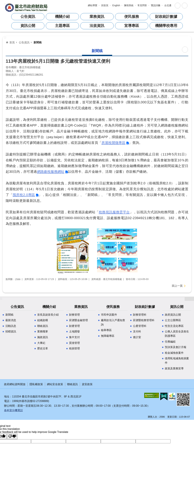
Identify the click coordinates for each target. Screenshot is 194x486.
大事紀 (41, 342)
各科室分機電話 (13, 410)
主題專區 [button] (62, 26)
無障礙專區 (107, 335)
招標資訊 (10, 331)
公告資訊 (24, 42)
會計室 (137, 337)
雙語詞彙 (155, 5)
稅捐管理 (74, 348)
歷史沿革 (42, 348)
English (116, 5)
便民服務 (113, 307)
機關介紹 (49, 307)
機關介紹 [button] (62, 16)
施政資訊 (42, 337)
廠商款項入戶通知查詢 (113, 322)
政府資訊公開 (173, 314)
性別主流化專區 (174, 326)
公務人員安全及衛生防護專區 (177, 333)
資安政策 (87, 384)
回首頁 (104, 5)
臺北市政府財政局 (26, 7)
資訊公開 (176, 307)
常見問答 (142, 5)
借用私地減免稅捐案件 (177, 360)
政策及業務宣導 (174, 368)
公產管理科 (139, 326)
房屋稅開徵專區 (113, 143)
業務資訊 (81, 307)
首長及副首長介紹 (48, 314)
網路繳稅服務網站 (50, 171)
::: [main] (5, 37)
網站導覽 (92, 5)
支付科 (137, 331)
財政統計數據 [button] (166, 16)
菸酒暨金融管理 (78, 320)
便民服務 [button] (131, 16)
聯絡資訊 (42, 326)
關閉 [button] (177, 5)
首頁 (12, 42)
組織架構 (42, 320)
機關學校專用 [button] (166, 26)
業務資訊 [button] (97, 16)
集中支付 (74, 337)
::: (5, 4)
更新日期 (172, 416)
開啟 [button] (189, 299)
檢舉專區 (106, 330)
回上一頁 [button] (177, 285)
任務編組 (170, 341)
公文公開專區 (173, 320)
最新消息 (10, 320)
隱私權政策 (36, 384)
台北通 (167, 5)
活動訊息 (10, 326)
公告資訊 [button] (27, 16)
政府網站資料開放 (14, 384)
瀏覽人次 (152, 416)
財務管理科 (139, 314)
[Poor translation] (12, 436)
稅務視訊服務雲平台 (114, 212)
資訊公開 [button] (27, 26)
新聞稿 (38, 42)
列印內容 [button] (185, 50)
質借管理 (74, 342)
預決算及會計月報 (175, 347)
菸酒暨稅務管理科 (143, 320)
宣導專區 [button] (131, 26)
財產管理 (74, 326)
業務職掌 (42, 331)
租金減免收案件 (174, 352)
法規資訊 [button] (97, 26)
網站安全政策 (55, 384)
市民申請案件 (109, 314)
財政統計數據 (145, 307)
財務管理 (74, 314)
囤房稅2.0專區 (24, 195)
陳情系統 (128, 5)
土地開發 (74, 331)
